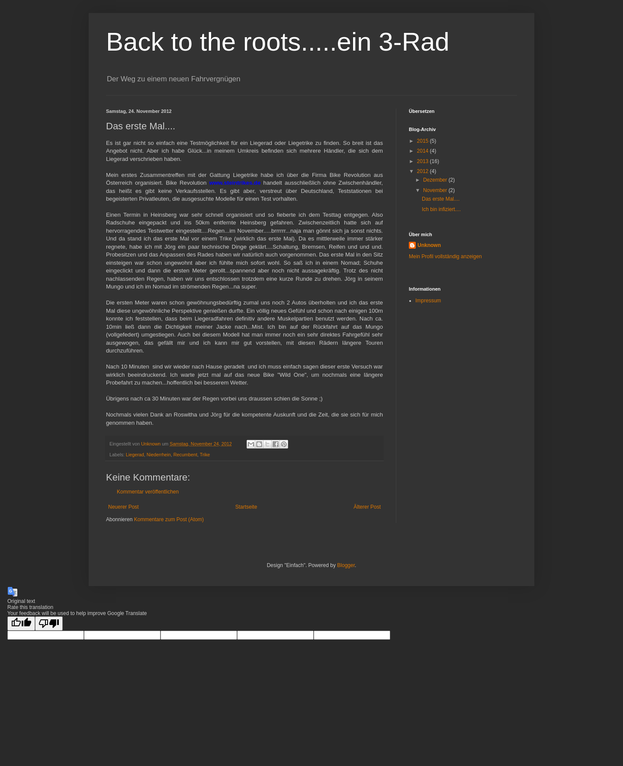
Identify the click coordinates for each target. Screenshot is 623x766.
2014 (423, 151)
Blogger (346, 565)
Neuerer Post (123, 507)
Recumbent (185, 454)
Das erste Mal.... (440, 199)
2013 (423, 161)
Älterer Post (367, 507)
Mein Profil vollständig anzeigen (445, 256)
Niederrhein (159, 454)
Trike (205, 454)
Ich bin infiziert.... (441, 209)
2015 (423, 141)
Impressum (428, 301)
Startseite (246, 507)
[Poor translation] (49, 623)
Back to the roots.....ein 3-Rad (278, 41)
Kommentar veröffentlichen (148, 492)
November (436, 190)
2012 (423, 171)
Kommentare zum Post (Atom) (169, 519)
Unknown (429, 245)
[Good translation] (21, 623)
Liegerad (135, 454)
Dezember (436, 180)
